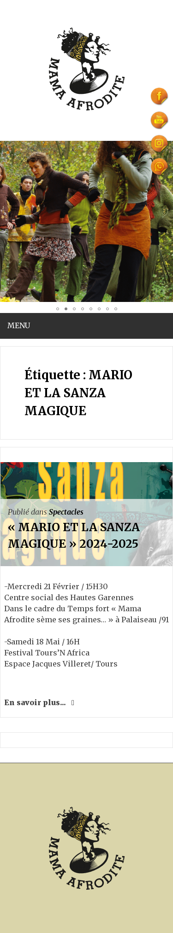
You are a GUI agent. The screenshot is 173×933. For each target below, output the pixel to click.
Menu (18, 325)
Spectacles (66, 511)
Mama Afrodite (84, 928)
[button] (8, 221)
